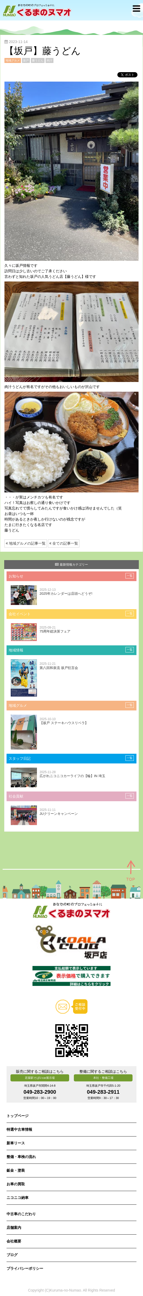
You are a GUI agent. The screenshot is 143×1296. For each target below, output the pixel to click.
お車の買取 (16, 1184)
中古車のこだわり (21, 1214)
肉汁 (49, 60)
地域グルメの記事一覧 (26, 543)
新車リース (16, 1143)
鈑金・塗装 (16, 1170)
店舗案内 (14, 1227)
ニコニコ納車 (18, 1198)
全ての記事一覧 (63, 543)
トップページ (18, 1116)
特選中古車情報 (19, 1129)
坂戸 (26, 60)
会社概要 (14, 1241)
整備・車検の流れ (21, 1157)
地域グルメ (13, 60)
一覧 (130, 575)
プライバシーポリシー (25, 1268)
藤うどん (37, 60)
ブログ (12, 1255)
